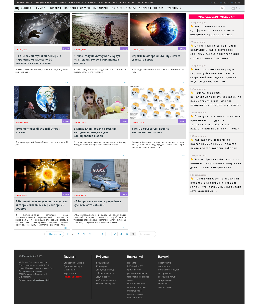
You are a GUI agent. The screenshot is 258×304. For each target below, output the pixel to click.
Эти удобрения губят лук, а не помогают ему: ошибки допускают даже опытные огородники (215, 163)
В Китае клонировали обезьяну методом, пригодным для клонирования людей (95, 132)
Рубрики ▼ (174, 8)
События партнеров (106, 280)
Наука (66, 49)
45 (102, 234)
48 (121, 234)
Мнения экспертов (105, 283)
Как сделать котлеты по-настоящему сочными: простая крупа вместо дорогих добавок (213, 144)
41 (78, 234)
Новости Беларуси (77, 8)
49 (127, 234)
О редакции (70, 269)
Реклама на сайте (73, 277)
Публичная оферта (73, 266)
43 (90, 234)
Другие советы (103, 277)
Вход (236, 8)
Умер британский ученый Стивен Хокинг (38, 130)
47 (115, 234)
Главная (55, 8)
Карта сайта (70, 273)
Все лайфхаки (103, 263)
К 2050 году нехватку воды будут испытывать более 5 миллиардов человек (97, 59)
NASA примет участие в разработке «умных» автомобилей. (97, 203)
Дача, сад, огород (124, 8)
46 (108, 234)
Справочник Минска (74, 263)
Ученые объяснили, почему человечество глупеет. (150, 130)
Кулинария (101, 8)
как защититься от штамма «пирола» (93, 2)
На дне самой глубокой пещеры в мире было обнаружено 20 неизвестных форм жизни (38, 59)
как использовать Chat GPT (137, 2)
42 (84, 234)
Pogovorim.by (28, 256)
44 (96, 234)
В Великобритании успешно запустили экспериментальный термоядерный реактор (42, 205)
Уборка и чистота (151, 8)
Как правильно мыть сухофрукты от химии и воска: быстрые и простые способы (213, 30)
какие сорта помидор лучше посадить (41, 2)
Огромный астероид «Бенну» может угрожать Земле (156, 57)
